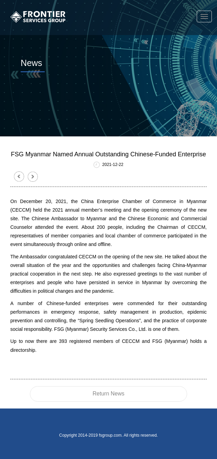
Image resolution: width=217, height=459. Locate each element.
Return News (108, 393)
